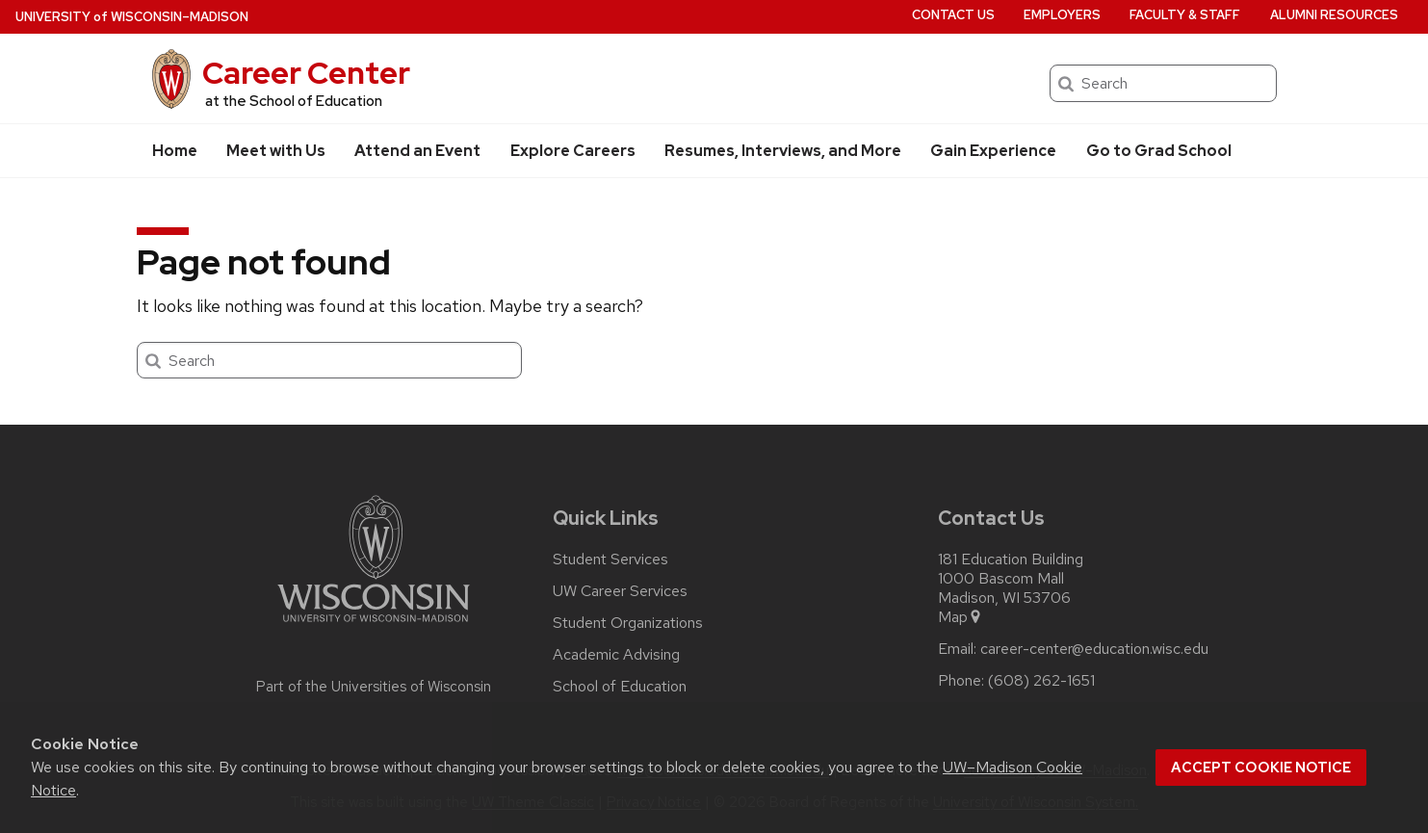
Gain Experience (993, 151)
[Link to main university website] (373, 625)
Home (174, 151)
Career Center (306, 72)
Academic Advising (616, 654)
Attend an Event (417, 151)
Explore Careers (573, 151)
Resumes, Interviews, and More (782, 151)
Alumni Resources (1334, 15)
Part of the (373, 686)
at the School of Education (293, 101)
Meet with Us (275, 151)
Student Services (610, 559)
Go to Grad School (1159, 151)
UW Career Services (620, 591)
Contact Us (953, 15)
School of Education (620, 686)
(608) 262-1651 (1041, 680)
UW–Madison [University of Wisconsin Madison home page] (131, 17)
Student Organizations (628, 623)
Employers (1062, 15)
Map (960, 617)
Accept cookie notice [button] (1261, 767)
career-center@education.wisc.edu (1094, 649)
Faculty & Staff (1184, 15)
